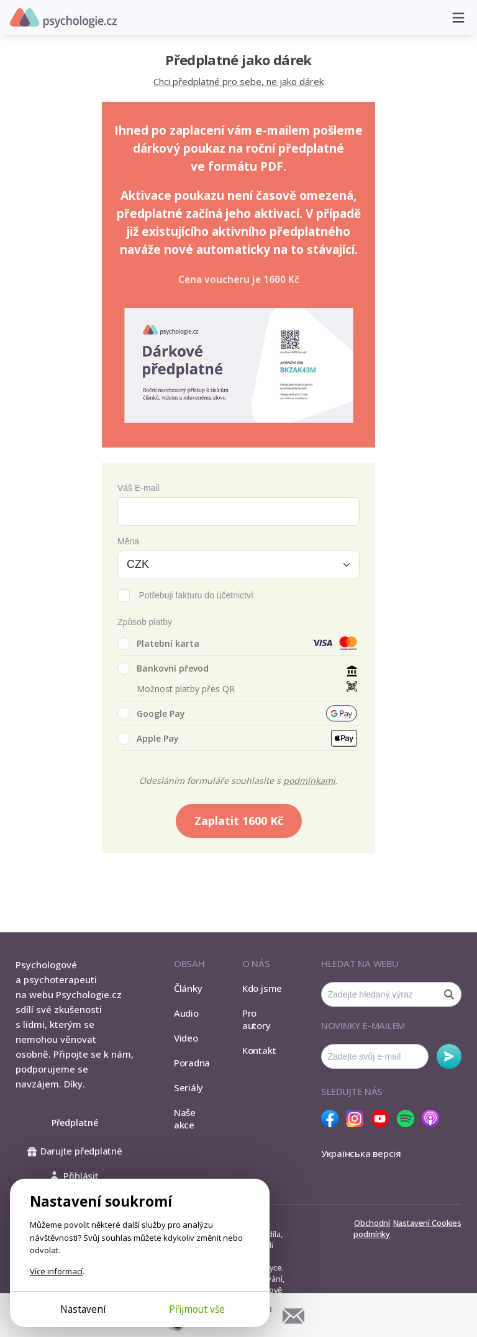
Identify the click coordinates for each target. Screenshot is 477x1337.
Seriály (188, 1087)
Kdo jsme (262, 988)
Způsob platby (144, 622)
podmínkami (309, 780)
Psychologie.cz (63, 18)
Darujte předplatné (74, 1151)
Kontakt (259, 1050)
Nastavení (83, 1309)
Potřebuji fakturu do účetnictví (196, 595)
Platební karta (158, 643)
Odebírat (449, 1056)
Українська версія (361, 1153)
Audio (186, 1013)
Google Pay (151, 713)
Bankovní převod (163, 668)
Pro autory (256, 1019)
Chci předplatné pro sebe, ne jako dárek (238, 81)
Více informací (56, 1271)
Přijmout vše (197, 1309)
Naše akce (185, 1118)
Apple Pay (148, 738)
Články (188, 988)
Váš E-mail (138, 488)
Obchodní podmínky (371, 1228)
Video (186, 1038)
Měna (128, 541)
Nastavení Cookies (427, 1222)
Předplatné (75, 1122)
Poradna (192, 1062)
